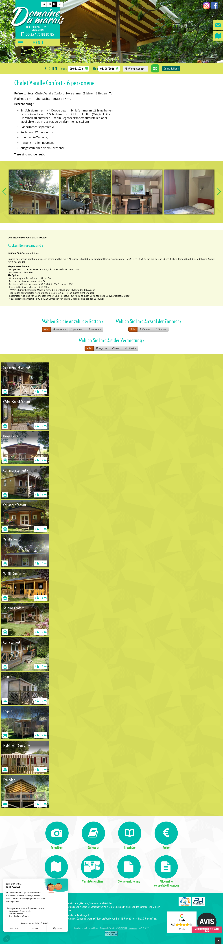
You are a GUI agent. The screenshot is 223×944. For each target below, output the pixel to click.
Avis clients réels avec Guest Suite (207, 929)
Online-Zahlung (171, 68)
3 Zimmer (161, 329)
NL (60, 4)
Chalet (115, 348)
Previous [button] (4, 192)
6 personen (94, 329)
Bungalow (101, 348)
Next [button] (219, 192)
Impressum (133, 928)
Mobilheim (130, 348)
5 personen (77, 329)
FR (43, 4)
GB (49, 4)
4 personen (59, 329)
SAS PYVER (123, 928)
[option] (34, 192)
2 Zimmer (145, 329)
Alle (46, 329)
